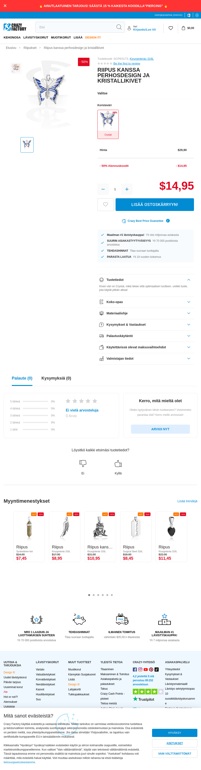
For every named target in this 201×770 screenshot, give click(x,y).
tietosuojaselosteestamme (19, 762)
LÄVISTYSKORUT (35, 37)
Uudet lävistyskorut (15, 677)
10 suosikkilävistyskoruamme (180, 698)
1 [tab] (89, 595)
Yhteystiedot (172, 669)
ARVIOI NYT (160, 429)
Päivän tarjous (12, 682)
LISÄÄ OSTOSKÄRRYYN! (154, 204)
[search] (74, 27)
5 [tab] (107, 595)
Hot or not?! (11, 696)
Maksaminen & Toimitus (115, 674)
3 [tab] (98, 595)
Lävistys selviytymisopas (180, 688)
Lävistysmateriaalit (176, 684)
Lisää (78, 37)
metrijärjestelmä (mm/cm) (168, 15)
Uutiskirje (9, 706)
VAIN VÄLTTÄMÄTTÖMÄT (174, 753)
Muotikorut (61, 37)
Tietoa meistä (109, 703)
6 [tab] (112, 595)
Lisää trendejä (187, 501)
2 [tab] (94, 595)
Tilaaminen (107, 669)
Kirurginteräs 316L (142, 58)
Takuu (104, 688)
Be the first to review (127, 63)
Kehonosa (12, 37)
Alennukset (10, 701)
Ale (5, 691)
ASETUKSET (175, 743)
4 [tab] (103, 595)
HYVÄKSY (174, 732)
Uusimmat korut (13, 687)
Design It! (93, 37)
